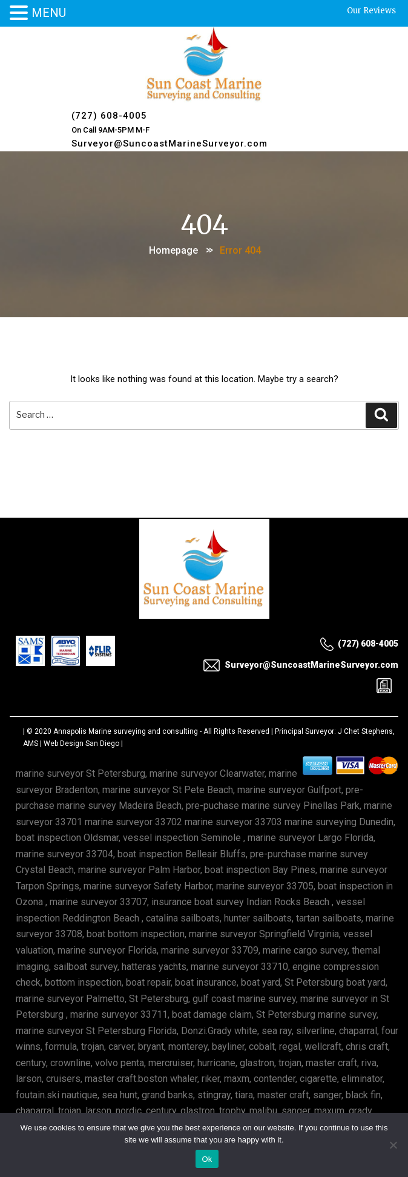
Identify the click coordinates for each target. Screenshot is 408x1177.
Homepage (173, 250)
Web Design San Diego (81, 743)
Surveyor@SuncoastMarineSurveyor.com (169, 143)
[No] (393, 1145)
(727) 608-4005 (109, 115)
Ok (207, 1159)
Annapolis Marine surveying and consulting (125, 731)
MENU (48, 12)
